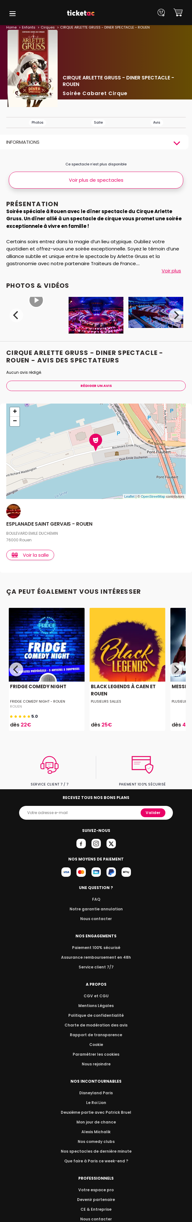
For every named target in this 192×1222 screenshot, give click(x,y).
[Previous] (16, 315)
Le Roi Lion (96, 1102)
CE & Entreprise (95, 1209)
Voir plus (171, 270)
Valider (153, 812)
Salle (98, 122)
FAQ (96, 899)
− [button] (15, 421)
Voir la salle (31, 555)
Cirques (46, 27)
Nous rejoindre (96, 1064)
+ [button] (15, 412)
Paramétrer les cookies (96, 1054)
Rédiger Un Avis (96, 385)
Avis (156, 122)
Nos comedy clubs (95, 1141)
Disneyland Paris (96, 1093)
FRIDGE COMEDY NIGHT (37, 686)
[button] (12, 13)
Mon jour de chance (96, 1122)
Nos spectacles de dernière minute (96, 1151)
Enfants (28, 27)
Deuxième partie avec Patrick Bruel (96, 1112)
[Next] (176, 315)
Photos (37, 122)
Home (11, 27)
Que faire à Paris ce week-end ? (96, 1161)
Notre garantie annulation (96, 909)
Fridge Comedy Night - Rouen (36, 701)
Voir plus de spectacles (96, 180)
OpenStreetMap (153, 496)
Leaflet (129, 496)
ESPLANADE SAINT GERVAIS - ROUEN (50, 524)
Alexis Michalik (96, 1131)
